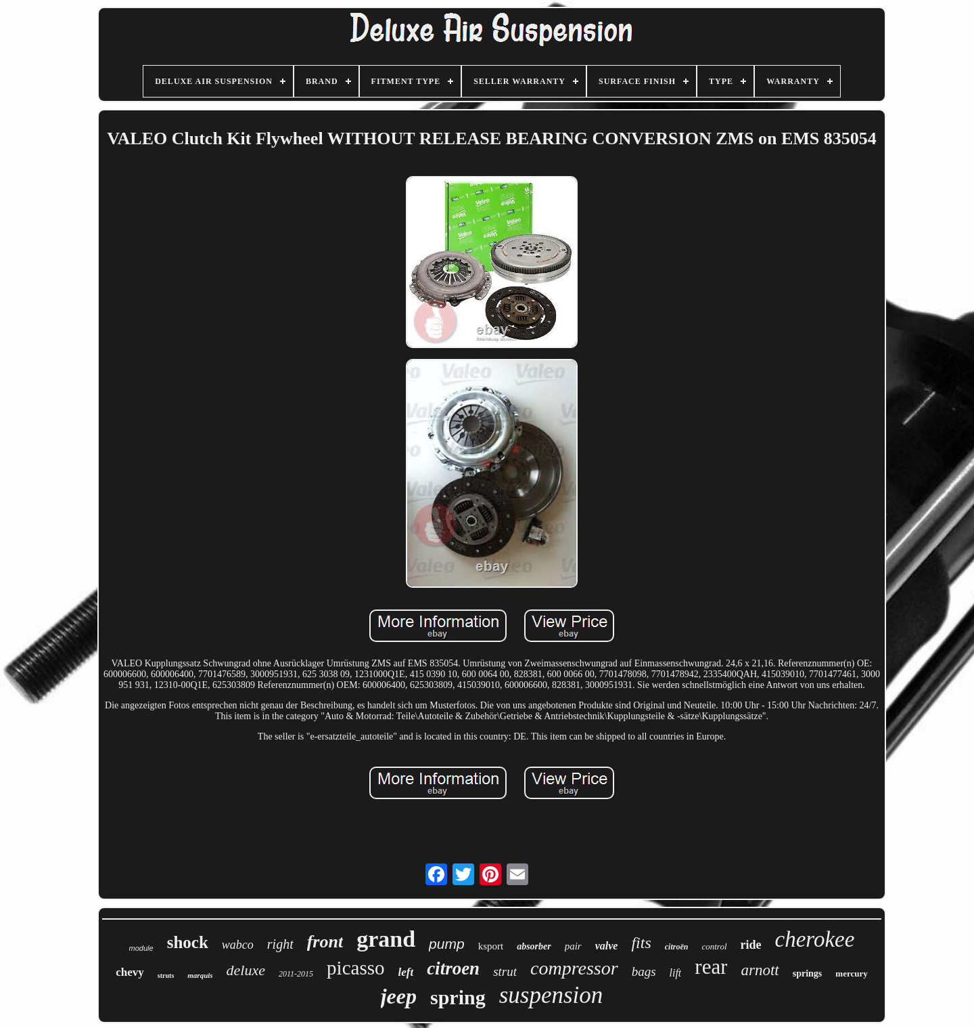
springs (807, 973)
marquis (199, 975)
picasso (355, 968)
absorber (534, 946)
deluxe (246, 970)
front (325, 941)
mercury (851, 973)
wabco (238, 944)
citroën (677, 946)
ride (751, 944)
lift (676, 973)
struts (166, 975)
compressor (574, 968)
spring (458, 997)
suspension (551, 995)
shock (187, 942)
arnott (760, 970)
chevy (130, 972)
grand (385, 938)
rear (711, 967)
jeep (399, 996)
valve (606, 945)
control (713, 946)
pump (447, 943)
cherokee (815, 939)
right (280, 944)
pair (573, 946)
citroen (453, 968)
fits (641, 942)
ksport (491, 946)
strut (505, 971)
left (405, 972)
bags (644, 971)
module (141, 948)
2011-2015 (296, 974)
